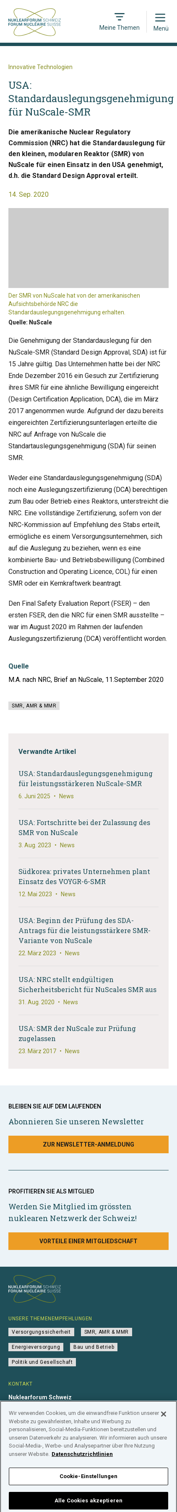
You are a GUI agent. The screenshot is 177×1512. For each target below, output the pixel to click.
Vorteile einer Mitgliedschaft (88, 1241)
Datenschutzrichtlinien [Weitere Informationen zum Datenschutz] (82, 1457)
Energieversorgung (36, 1347)
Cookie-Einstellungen (89, 1479)
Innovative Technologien (40, 67)
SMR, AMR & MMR (34, 706)
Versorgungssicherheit (41, 1332)
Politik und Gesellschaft (42, 1362)
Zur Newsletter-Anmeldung (88, 1144)
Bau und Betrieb (93, 1347)
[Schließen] (163, 1417)
